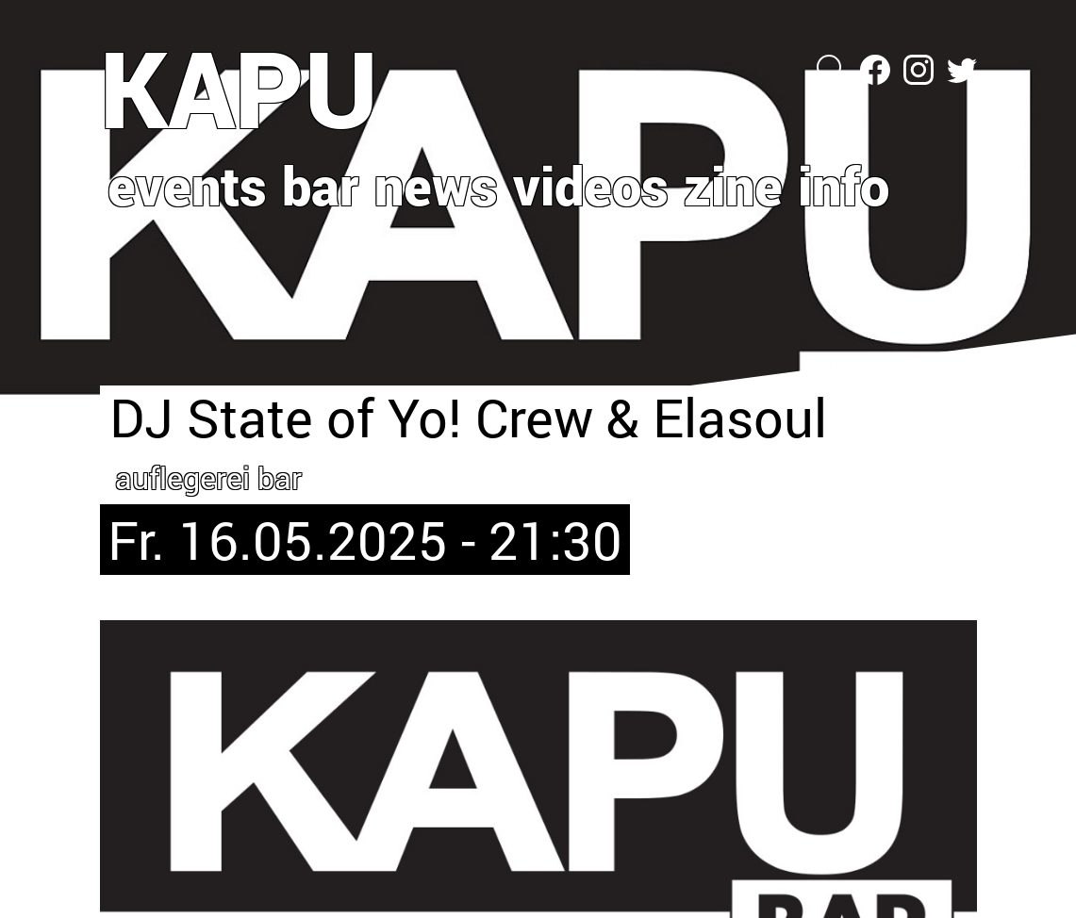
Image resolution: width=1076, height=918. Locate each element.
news (436, 185)
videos (591, 185)
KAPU (239, 87)
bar (320, 185)
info (843, 185)
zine (733, 185)
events (187, 185)
